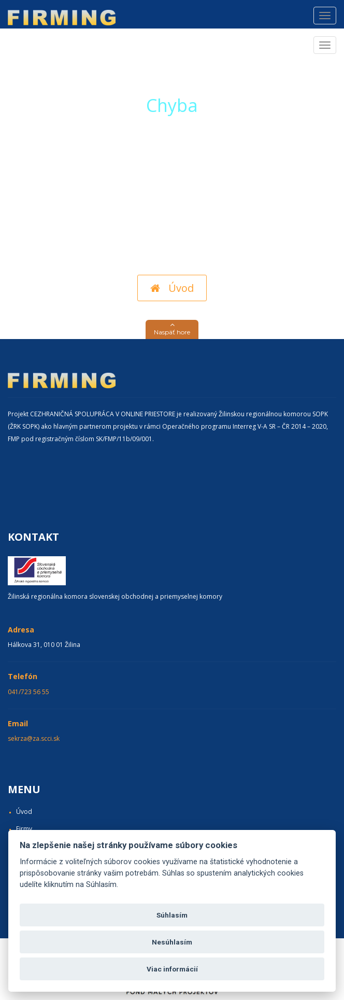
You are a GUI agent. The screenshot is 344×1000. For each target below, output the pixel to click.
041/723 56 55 (28, 691)
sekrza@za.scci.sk (34, 738)
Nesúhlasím (172, 942)
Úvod (172, 288)
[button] (172, 329)
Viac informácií (172, 969)
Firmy (24, 828)
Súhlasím (172, 915)
